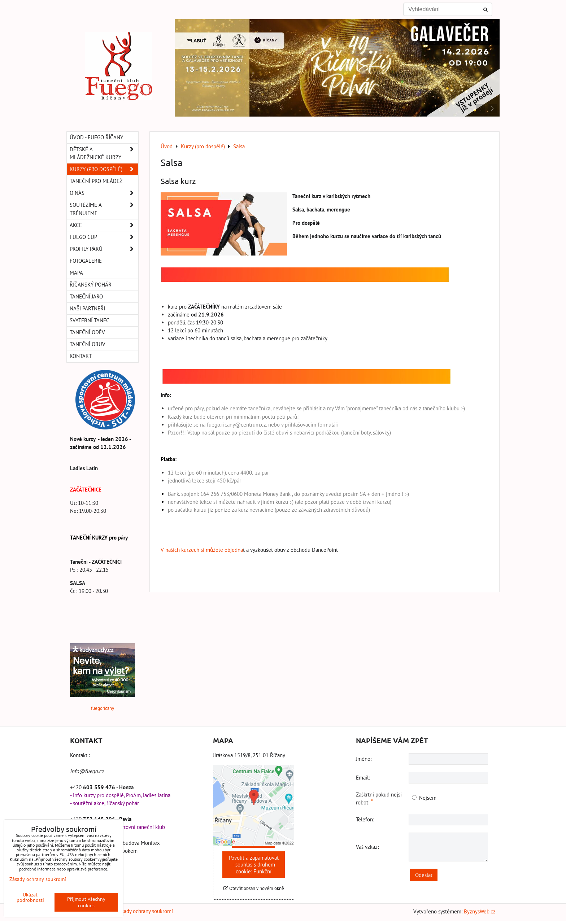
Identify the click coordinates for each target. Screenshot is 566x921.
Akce (104, 225)
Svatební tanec (89, 320)
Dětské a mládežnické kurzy (104, 153)
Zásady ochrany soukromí (144, 911)
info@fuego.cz (87, 771)
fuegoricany (102, 708)
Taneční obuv (87, 344)
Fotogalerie (86, 260)
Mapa (76, 272)
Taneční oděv (87, 332)
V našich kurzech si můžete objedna (202, 549)
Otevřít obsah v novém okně (253, 888)
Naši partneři (87, 308)
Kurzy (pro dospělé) (104, 169)
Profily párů (104, 249)
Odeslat (423, 875)
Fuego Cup (104, 237)
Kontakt (81, 356)
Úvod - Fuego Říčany (96, 137)
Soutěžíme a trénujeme (104, 209)
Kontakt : (80, 755)
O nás (104, 193)
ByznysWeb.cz (480, 911)
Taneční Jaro (86, 296)
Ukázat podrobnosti (30, 897)
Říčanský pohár (91, 284)
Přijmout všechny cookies (86, 902)
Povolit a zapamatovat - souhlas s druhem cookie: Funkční (254, 864)
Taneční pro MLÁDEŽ (96, 181)
